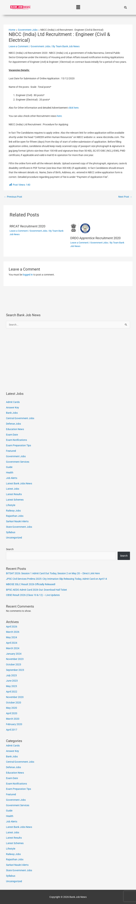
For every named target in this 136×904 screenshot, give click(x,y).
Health (9, 472)
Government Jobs (40, 46)
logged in (28, 274)
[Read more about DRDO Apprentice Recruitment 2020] (98, 228)
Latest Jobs (12, 488)
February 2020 (14, 724)
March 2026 (12, 631)
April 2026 (11, 626)
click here (73, 107)
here (59, 116)
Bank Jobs (12, 412)
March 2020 (12, 718)
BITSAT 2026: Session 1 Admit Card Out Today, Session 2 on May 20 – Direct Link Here (53, 573)
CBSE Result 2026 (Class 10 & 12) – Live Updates (33, 595)
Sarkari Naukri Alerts (17, 521)
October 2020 (13, 702)
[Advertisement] (68, 360)
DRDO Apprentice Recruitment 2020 (95, 238)
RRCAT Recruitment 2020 (27, 226)
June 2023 (12, 680)
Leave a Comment (19, 46)
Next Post (125, 196)
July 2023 (11, 675)
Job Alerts (11, 478)
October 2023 (13, 664)
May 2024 (11, 637)
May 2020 (11, 707)
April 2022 (11, 691)
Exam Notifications (16, 440)
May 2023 (11, 686)
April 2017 (11, 729)
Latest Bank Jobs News (19, 483)
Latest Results (14, 494)
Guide (9, 467)
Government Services (17, 461)
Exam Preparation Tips (18, 445)
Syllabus (10, 532)
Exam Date (12, 434)
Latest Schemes (15, 499)
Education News (15, 429)
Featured (11, 450)
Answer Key (12, 407)
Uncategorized (14, 537)
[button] (78, 7)
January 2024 (13, 653)
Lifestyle (10, 505)
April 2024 (11, 642)
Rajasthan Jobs (14, 515)
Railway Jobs (13, 510)
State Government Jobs (19, 526)
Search (10, 549)
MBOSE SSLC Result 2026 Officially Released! (30, 584)
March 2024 (12, 648)
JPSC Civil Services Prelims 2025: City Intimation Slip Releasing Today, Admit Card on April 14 (56, 578)
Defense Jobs (13, 423)
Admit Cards (13, 402)
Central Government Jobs (20, 418)
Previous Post (13, 196)
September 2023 (15, 670)
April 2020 (11, 713)
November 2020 (15, 697)
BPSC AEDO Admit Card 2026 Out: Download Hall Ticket (36, 589)
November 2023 (15, 659)
